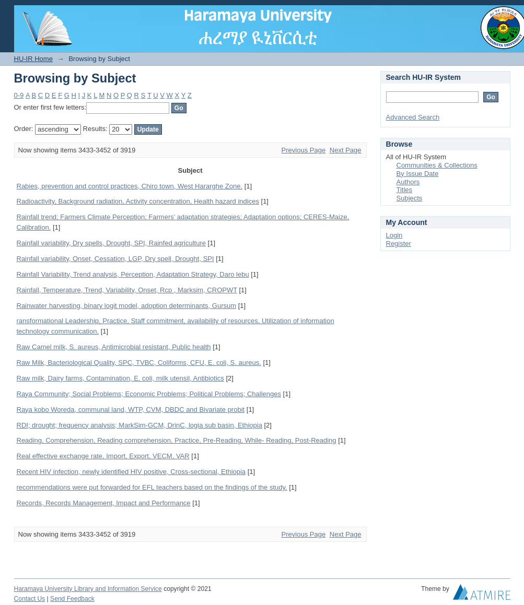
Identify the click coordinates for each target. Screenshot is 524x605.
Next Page (346, 150)
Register (398, 243)
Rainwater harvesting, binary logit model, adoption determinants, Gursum (127, 306)
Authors (408, 182)
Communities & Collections (437, 165)
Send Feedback (72, 598)
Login (502, 13)
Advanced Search (413, 117)
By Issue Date (418, 173)
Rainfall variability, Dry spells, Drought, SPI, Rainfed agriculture (111, 243)
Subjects (410, 198)
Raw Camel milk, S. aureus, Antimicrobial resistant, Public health (114, 347)
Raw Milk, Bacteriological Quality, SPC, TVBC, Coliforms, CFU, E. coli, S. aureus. (139, 362)
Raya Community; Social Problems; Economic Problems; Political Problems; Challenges (149, 394)
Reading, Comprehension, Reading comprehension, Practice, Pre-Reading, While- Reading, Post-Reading (176, 440)
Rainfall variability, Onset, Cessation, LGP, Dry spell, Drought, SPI (115, 259)
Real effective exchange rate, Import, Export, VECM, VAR (103, 456)
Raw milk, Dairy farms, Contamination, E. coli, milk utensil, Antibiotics (120, 378)
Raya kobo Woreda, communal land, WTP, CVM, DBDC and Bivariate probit (131, 409)
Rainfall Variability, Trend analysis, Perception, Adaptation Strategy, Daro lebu (133, 274)
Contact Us (29, 598)
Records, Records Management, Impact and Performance (104, 503)
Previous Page (304, 150)
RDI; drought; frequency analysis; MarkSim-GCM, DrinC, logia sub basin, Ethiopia (139, 425)
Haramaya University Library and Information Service (88, 588)
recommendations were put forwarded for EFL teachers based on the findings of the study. (152, 487)
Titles (405, 190)
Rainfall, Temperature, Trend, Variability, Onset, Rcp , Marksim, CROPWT (127, 290)
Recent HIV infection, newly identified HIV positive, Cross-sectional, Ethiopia (131, 472)
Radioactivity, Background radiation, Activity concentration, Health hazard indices (138, 201)
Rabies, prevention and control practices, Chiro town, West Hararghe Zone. (130, 186)
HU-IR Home (33, 59)
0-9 (19, 95)
